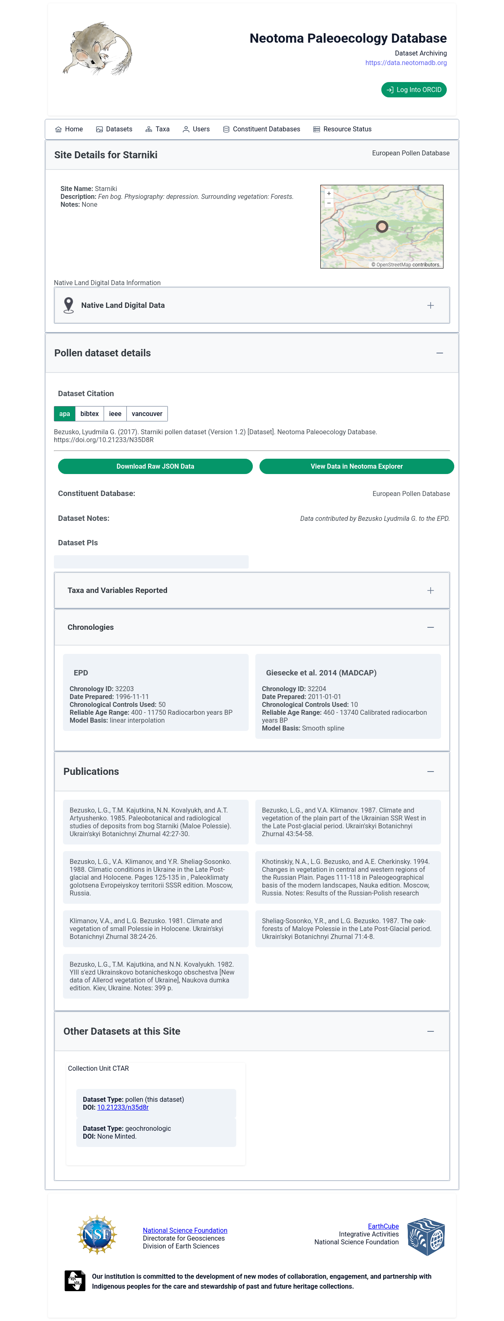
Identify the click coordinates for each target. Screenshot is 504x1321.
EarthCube (383, 1226)
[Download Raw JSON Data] (155, 466)
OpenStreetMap (394, 265)
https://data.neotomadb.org (406, 63)
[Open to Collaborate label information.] (75, 1281)
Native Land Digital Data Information (107, 283)
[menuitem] (69, 129)
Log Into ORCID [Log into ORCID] (414, 90)
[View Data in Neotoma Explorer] (356, 466)
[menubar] (213, 129)
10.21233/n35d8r (123, 1107)
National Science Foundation (185, 1230)
